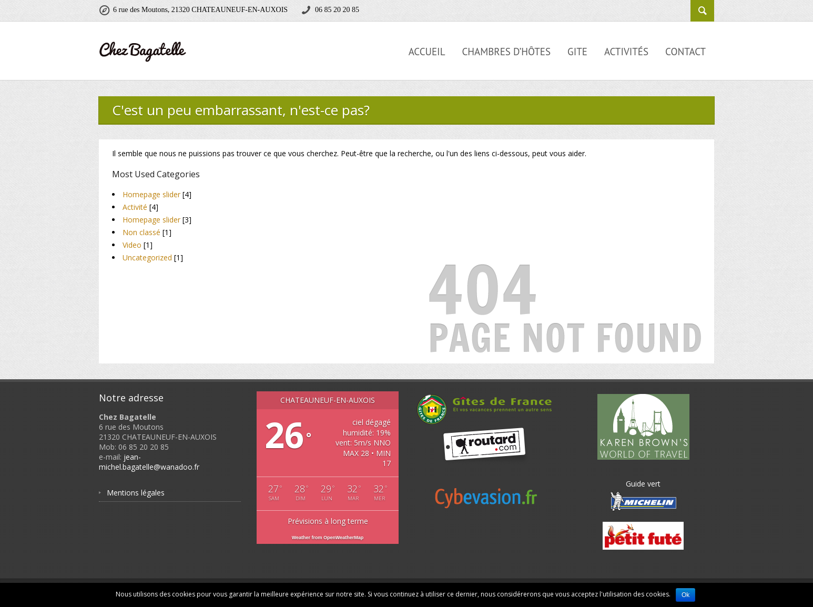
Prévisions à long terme (328, 521)
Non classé (141, 232)
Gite (577, 51)
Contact (685, 51)
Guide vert (643, 495)
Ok (685, 595)
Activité (135, 207)
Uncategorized (147, 257)
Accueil (427, 51)
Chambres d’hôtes (506, 51)
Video (132, 245)
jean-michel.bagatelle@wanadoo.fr (149, 462)
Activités (626, 51)
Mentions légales (136, 493)
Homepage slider (151, 194)
